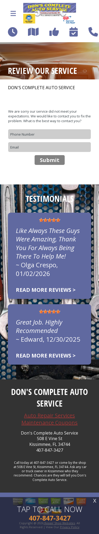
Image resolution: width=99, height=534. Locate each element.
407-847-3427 (49, 450)
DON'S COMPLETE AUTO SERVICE (41, 87)
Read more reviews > (46, 289)
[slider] (49, 220)
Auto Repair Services (49, 415)
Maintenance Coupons (49, 422)
